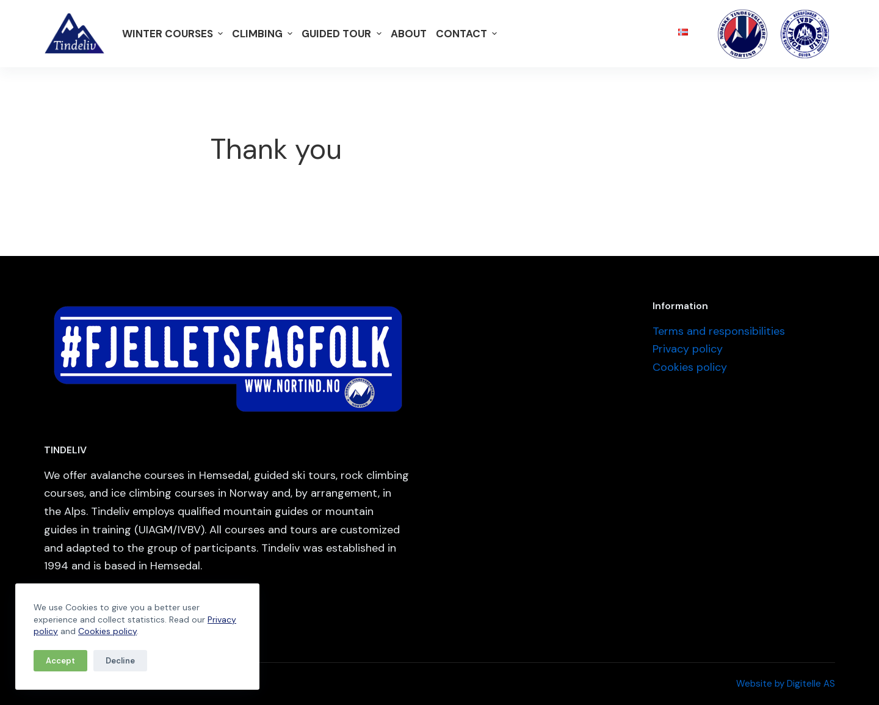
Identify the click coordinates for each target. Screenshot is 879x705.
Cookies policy (107, 631)
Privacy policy (688, 349)
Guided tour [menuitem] (343, 33)
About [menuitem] (409, 33)
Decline (120, 661)
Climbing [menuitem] (263, 33)
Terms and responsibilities (719, 331)
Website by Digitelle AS (785, 684)
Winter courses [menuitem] (174, 33)
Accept (60, 661)
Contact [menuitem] (468, 33)
